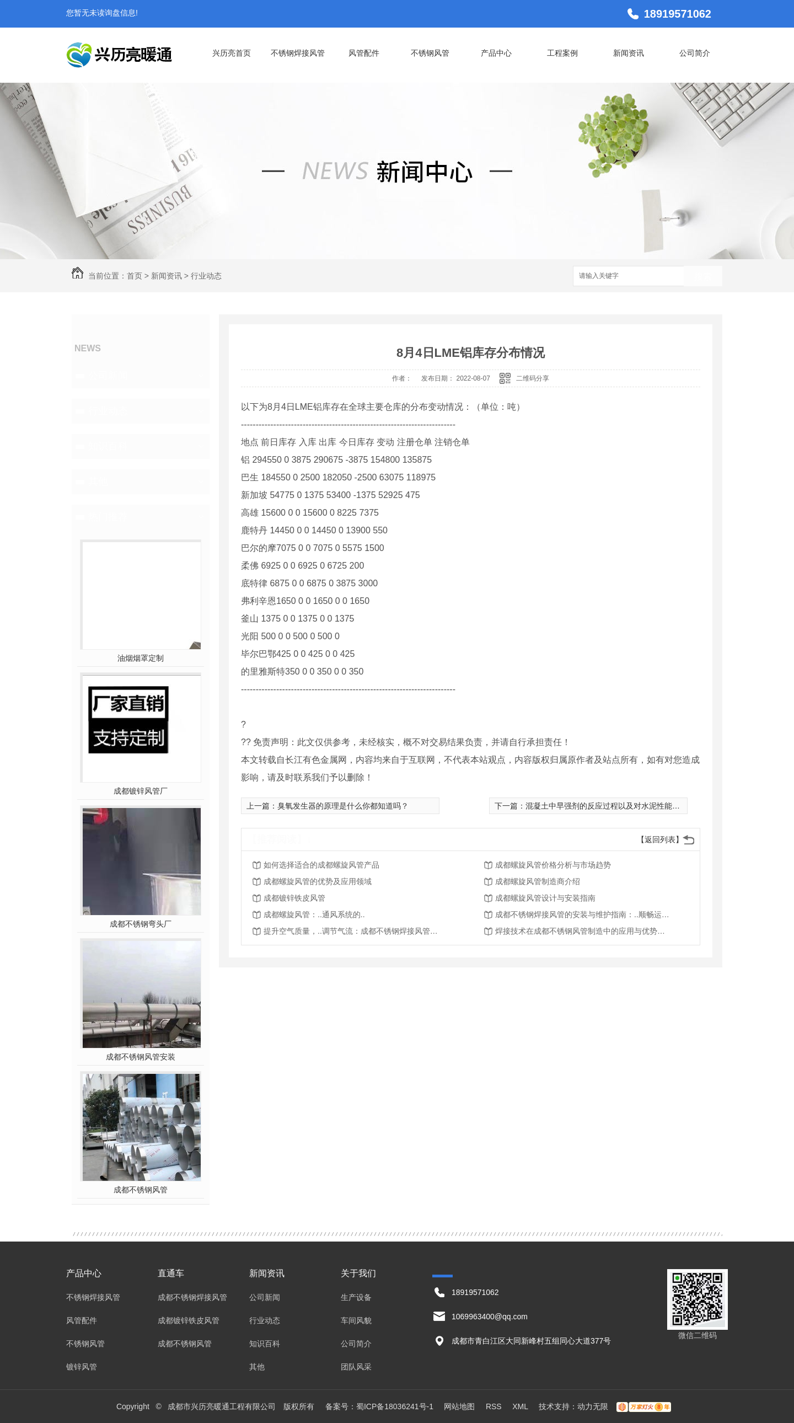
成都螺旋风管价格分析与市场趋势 (553, 864)
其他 (98, 481)
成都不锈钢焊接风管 (192, 1297)
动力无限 (592, 1406)
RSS (495, 1406)
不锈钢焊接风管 (298, 53)
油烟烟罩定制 (140, 658)
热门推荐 (108, 516)
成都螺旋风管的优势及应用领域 (318, 881)
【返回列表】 (660, 839)
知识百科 (108, 446)
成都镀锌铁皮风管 (294, 898)
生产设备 (356, 1297)
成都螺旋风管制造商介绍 (537, 881)
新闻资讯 (628, 53)
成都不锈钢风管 (141, 1189)
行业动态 (206, 275)
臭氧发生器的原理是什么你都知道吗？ (343, 805)
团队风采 (356, 1366)
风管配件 (363, 53)
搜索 (703, 276)
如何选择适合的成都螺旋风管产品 (321, 864)
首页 (134, 275)
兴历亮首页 (231, 53)
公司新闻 (108, 375)
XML (521, 1406)
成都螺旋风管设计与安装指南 (545, 898)
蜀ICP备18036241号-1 (394, 1406)
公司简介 (694, 53)
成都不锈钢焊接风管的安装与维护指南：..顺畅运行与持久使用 (583, 914)
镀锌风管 (81, 1366)
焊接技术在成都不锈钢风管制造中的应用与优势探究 (583, 931)
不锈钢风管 (430, 53)
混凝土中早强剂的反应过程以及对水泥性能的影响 (610, 805)
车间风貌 (356, 1320)
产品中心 (496, 53)
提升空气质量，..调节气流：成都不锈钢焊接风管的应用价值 (352, 931)
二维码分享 (532, 378)
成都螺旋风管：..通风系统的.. (314, 914)
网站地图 (459, 1406)
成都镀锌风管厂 (141, 791)
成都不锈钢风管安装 (140, 1056)
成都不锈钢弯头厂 (140, 923)
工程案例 (562, 53)
